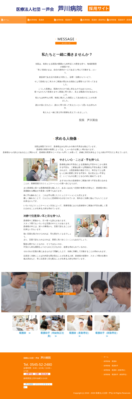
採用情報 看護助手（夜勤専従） (120, 20)
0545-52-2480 (41, 365)
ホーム (6, 20)
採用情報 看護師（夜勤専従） (94, 20)
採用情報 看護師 (37, 20)
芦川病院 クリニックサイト (38, 384)
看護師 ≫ (25, 333)
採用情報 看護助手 (64, 20)
